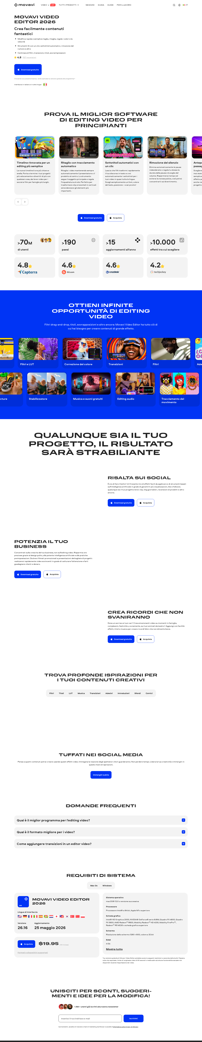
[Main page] (24, 5)
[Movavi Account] (179, 5)
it (185, 5)
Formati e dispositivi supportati (33, 952)
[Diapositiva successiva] (25, 202)
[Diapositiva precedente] (18, 202)
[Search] (174, 5)
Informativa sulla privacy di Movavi (125, 1027)
